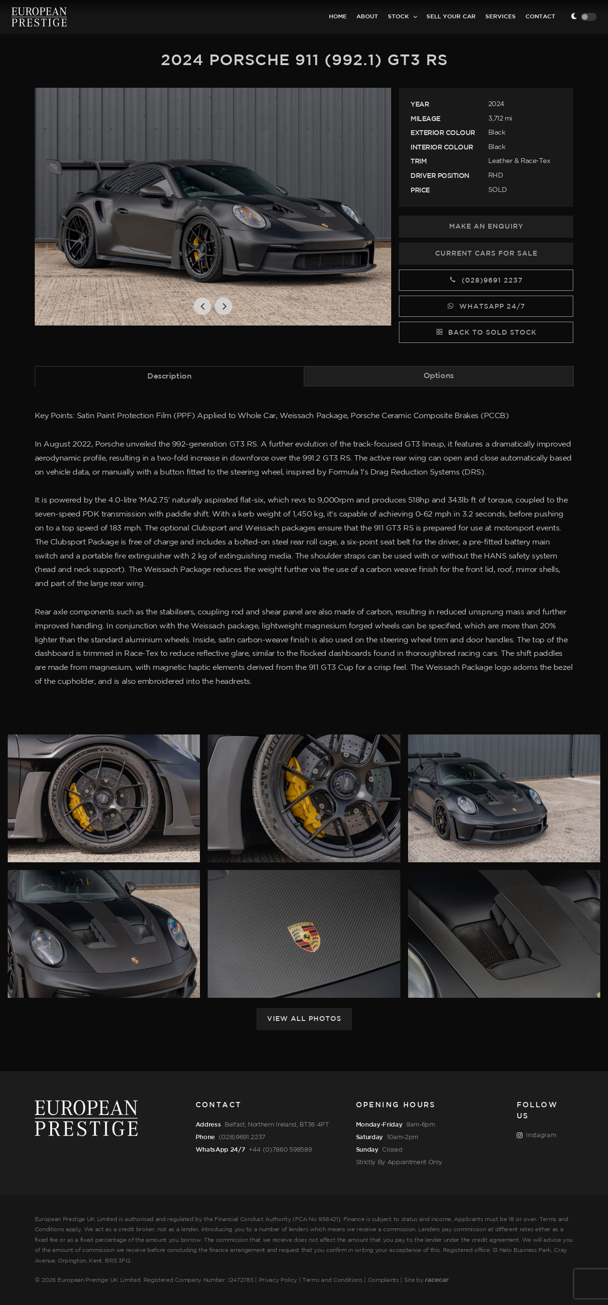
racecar (437, 1279)
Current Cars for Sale (486, 254)
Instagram (536, 1136)
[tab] (170, 376)
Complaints (383, 1280)
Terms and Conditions (332, 1280)
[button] (202, 306)
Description (169, 376)
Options (439, 376)
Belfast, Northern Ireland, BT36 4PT (277, 1125)
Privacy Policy (278, 1280)
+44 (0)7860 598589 (280, 1150)
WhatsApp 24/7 (486, 306)
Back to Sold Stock (486, 332)
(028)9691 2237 (486, 279)
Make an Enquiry (486, 227)
